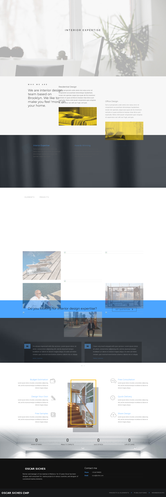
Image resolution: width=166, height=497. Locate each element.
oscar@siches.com (97, 475)
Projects (44, 200)
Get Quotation (123, 311)
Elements (30, 200)
